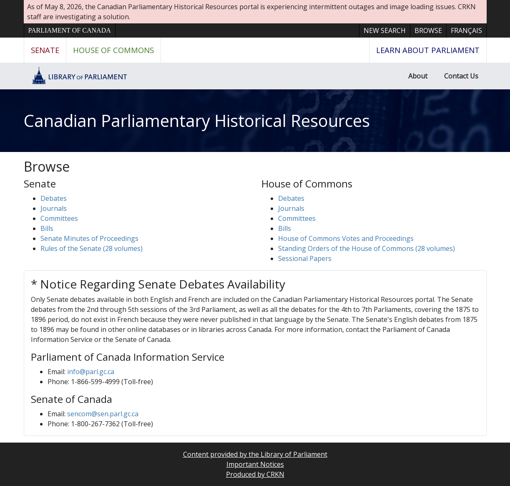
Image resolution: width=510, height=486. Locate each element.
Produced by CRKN (255, 474)
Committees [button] (59, 218)
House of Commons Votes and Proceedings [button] (346, 238)
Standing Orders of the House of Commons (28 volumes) (366, 248)
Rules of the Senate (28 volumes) (91, 248)
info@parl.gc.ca (90, 371)
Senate (45, 50)
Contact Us (461, 76)
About (417, 76)
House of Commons (113, 50)
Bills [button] (46, 228)
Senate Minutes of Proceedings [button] (89, 238)
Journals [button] (53, 208)
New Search (385, 30)
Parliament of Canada (69, 30)
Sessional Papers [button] (305, 258)
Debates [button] (53, 198)
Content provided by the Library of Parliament (255, 454)
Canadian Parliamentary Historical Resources (197, 120)
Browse (428, 30)
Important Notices (255, 464)
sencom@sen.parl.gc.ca (102, 413)
